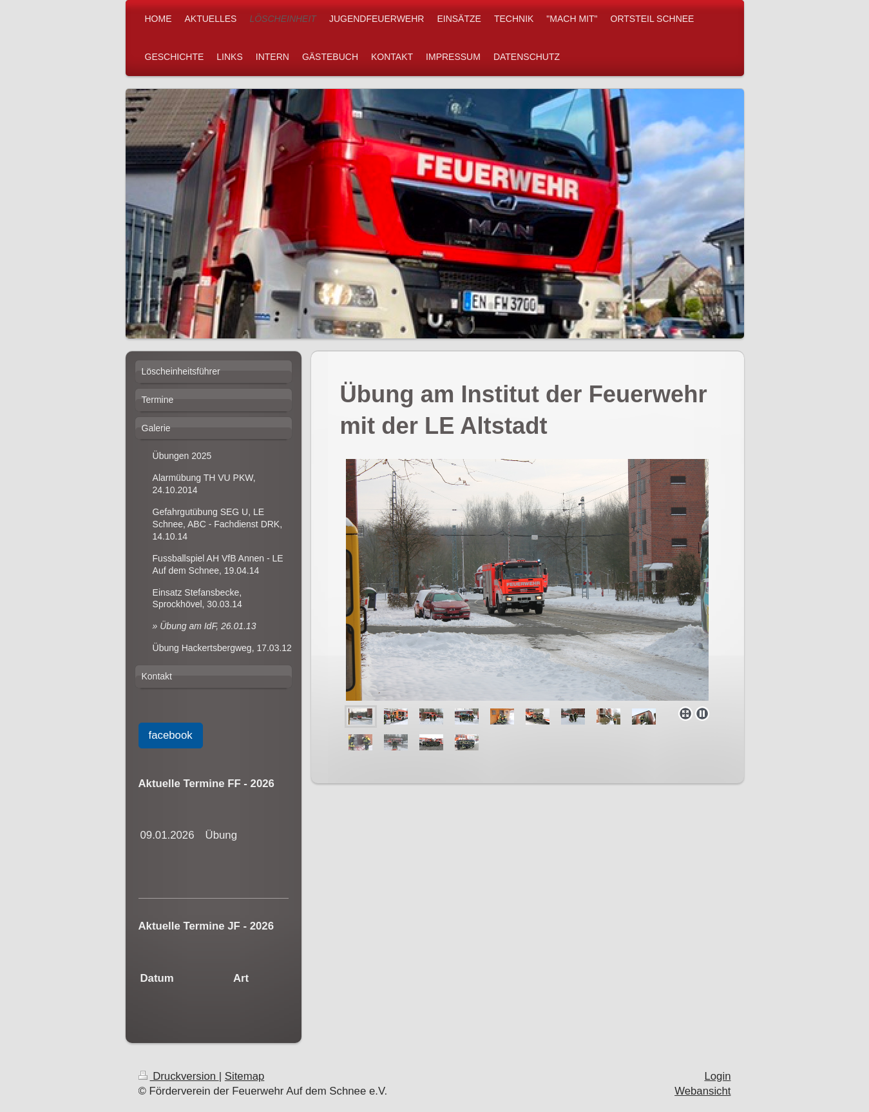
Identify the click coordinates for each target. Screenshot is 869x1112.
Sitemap (245, 1076)
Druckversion (178, 1076)
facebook (171, 735)
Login (717, 1076)
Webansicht (702, 1091)
